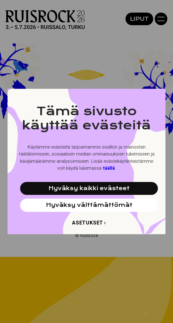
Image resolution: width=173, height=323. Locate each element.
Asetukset (87, 223)
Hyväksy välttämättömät (89, 205)
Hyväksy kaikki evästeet (89, 188)
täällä (109, 168)
